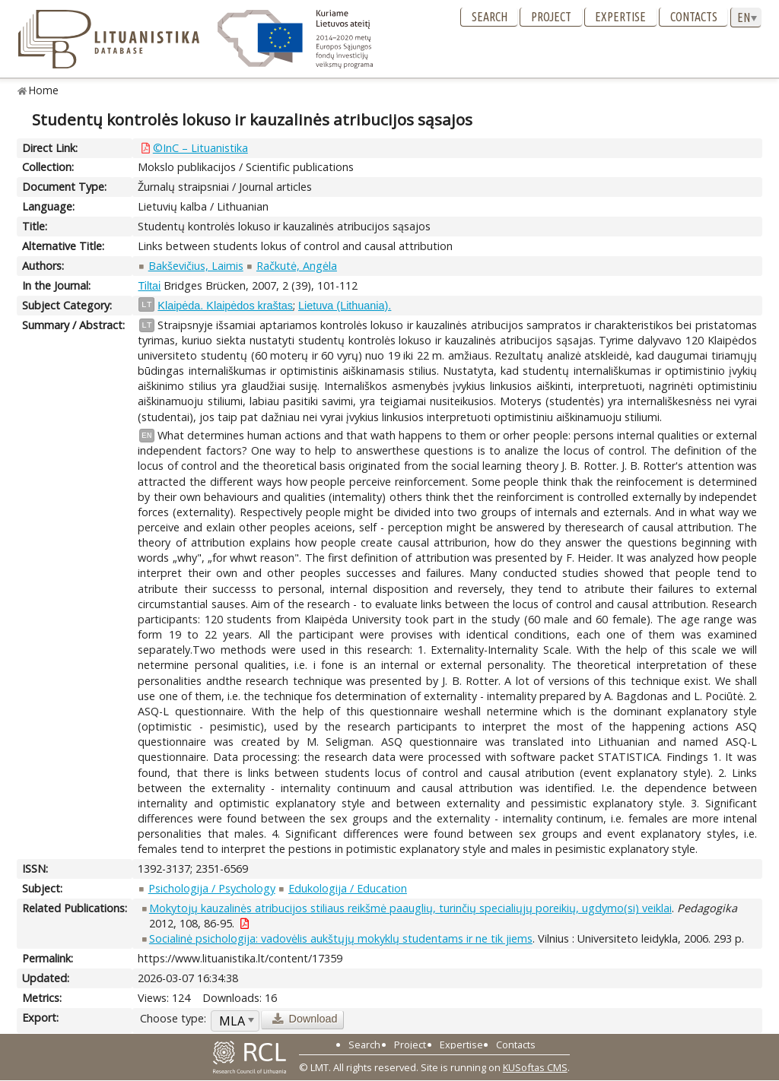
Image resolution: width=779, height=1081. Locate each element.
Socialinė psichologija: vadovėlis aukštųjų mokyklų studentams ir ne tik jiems (341, 938)
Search (489, 17)
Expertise (620, 17)
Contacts (693, 17)
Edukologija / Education (347, 888)
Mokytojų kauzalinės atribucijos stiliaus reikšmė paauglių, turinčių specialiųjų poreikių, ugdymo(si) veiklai (410, 908)
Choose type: (173, 1018)
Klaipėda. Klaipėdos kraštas (225, 306)
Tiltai (149, 286)
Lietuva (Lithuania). (344, 306)
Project (551, 17)
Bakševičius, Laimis (195, 265)
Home (44, 90)
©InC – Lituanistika (200, 148)
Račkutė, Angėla (296, 265)
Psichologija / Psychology (211, 888)
